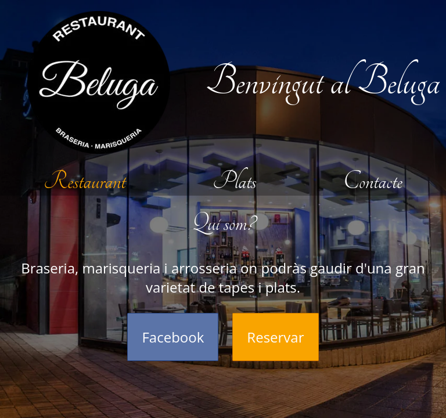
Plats (234, 181)
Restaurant (84, 181)
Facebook (173, 337)
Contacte (372, 181)
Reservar (275, 337)
